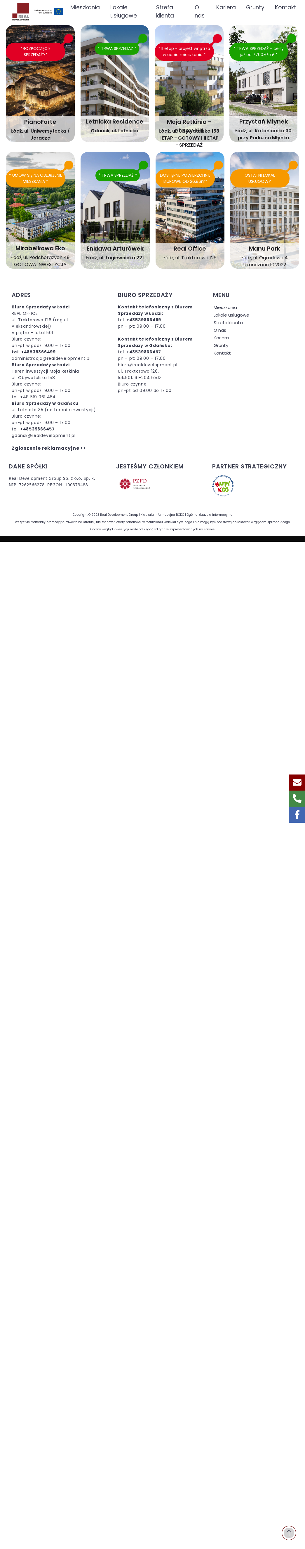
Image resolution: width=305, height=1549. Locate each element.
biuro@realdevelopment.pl (147, 365)
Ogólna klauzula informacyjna (210, 515)
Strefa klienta (228, 322)
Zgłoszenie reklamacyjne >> (49, 448)
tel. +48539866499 (34, 352)
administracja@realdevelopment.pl (51, 358)
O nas (220, 330)
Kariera (221, 338)
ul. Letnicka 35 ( (29, 410)
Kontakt (222, 353)
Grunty (221, 345)
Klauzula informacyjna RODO (162, 515)
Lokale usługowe (231, 315)
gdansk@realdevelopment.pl (44, 435)
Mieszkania (225, 307)
